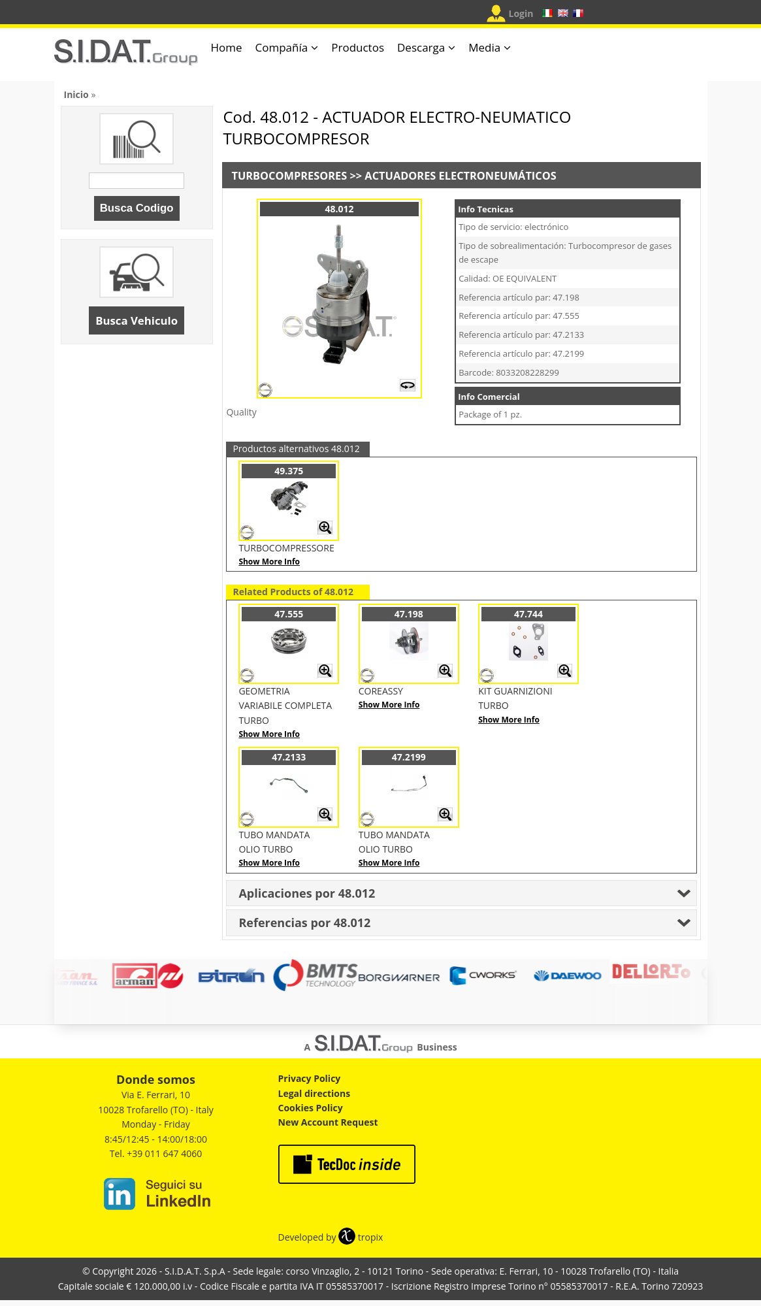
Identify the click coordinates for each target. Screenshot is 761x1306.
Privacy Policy (309, 1078)
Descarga (421, 47)
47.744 (528, 614)
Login (521, 13)
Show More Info (269, 561)
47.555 (288, 614)
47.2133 (289, 757)
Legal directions (314, 1093)
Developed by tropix (330, 1237)
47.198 (409, 614)
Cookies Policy (310, 1108)
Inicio (76, 94)
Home (226, 47)
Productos (357, 47)
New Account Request (328, 1122)
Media (484, 47)
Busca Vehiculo (136, 320)
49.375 (288, 471)
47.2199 (409, 757)
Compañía (281, 47)
